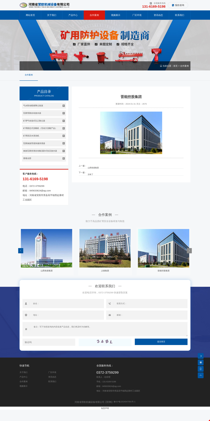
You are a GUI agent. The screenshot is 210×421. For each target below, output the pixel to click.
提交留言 (161, 354)
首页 (175, 67)
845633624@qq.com (40, 200)
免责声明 (105, 419)
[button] (189, 262)
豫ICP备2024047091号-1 (124, 413)
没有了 (92, 173)
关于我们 (24, 384)
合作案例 (184, 67)
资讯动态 (52, 388)
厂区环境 (52, 384)
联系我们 (52, 393)
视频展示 (24, 397)
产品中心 (24, 388)
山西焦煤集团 (95, 167)
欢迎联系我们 (105, 297)
